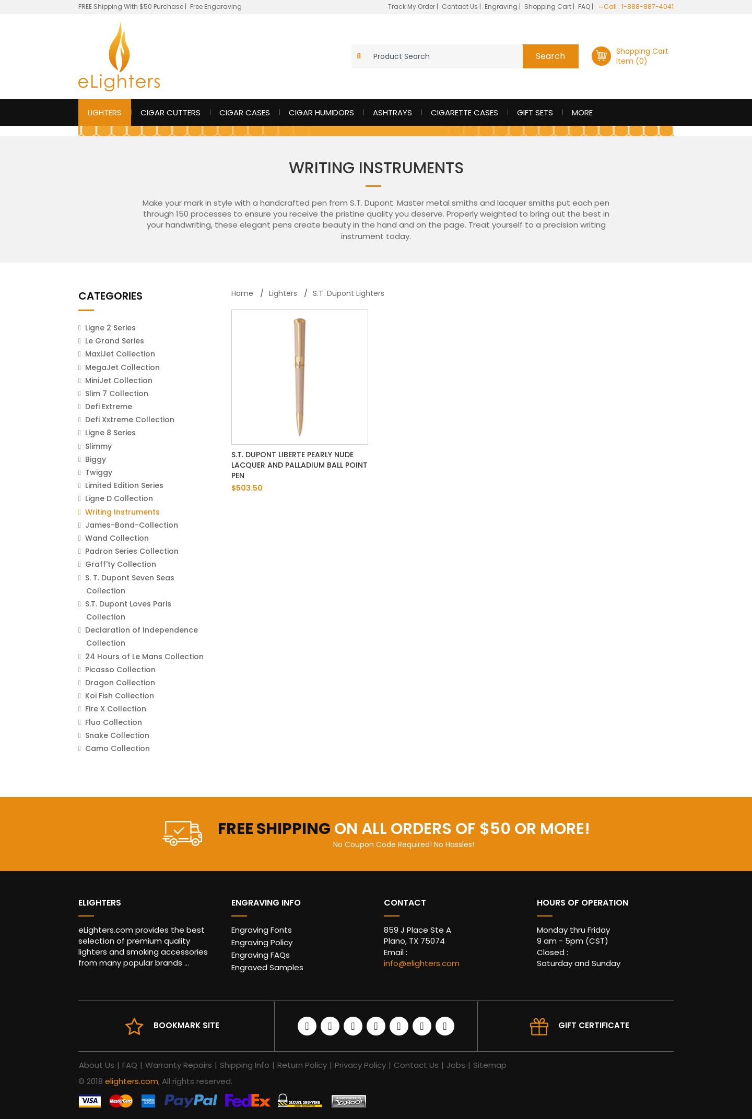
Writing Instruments (122, 512)
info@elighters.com (422, 963)
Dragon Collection (120, 682)
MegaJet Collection (122, 367)
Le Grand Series (114, 341)
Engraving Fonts (261, 929)
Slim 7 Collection (116, 393)
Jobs (455, 1065)
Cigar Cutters (170, 112)
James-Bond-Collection (131, 525)
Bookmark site (186, 1025)
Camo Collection (117, 748)
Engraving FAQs (260, 954)
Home (242, 293)
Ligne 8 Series (110, 432)
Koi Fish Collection (119, 696)
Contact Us (460, 6)
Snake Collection (117, 735)
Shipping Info (244, 1065)
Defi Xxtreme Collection (129, 419)
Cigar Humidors (321, 112)
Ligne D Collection (119, 498)
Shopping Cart (548, 6)
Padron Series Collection (132, 551)
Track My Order (412, 6)
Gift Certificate (593, 1025)
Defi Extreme (108, 406)
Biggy (95, 459)
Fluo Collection (113, 722)
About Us (96, 1065)
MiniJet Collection (118, 380)
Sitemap (490, 1065)
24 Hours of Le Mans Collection (144, 656)
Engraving (502, 6)
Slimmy (98, 446)
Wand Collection (117, 538)
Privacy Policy (360, 1065)
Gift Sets (535, 112)
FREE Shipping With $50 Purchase (130, 6)
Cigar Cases (244, 112)
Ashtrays (392, 112)
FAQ (585, 6)
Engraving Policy (261, 942)
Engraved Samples (267, 967)
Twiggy (98, 472)
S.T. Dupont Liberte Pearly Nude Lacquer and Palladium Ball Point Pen (299, 464)
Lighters (105, 112)
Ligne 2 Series (110, 328)
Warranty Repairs (178, 1065)
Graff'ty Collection (120, 564)
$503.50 (247, 488)
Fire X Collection (115, 709)
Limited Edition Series (124, 485)
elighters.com (131, 1081)
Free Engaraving (216, 6)
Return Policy (302, 1065)
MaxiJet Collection (120, 354)
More (582, 112)
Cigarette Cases (464, 112)
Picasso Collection (120, 669)
